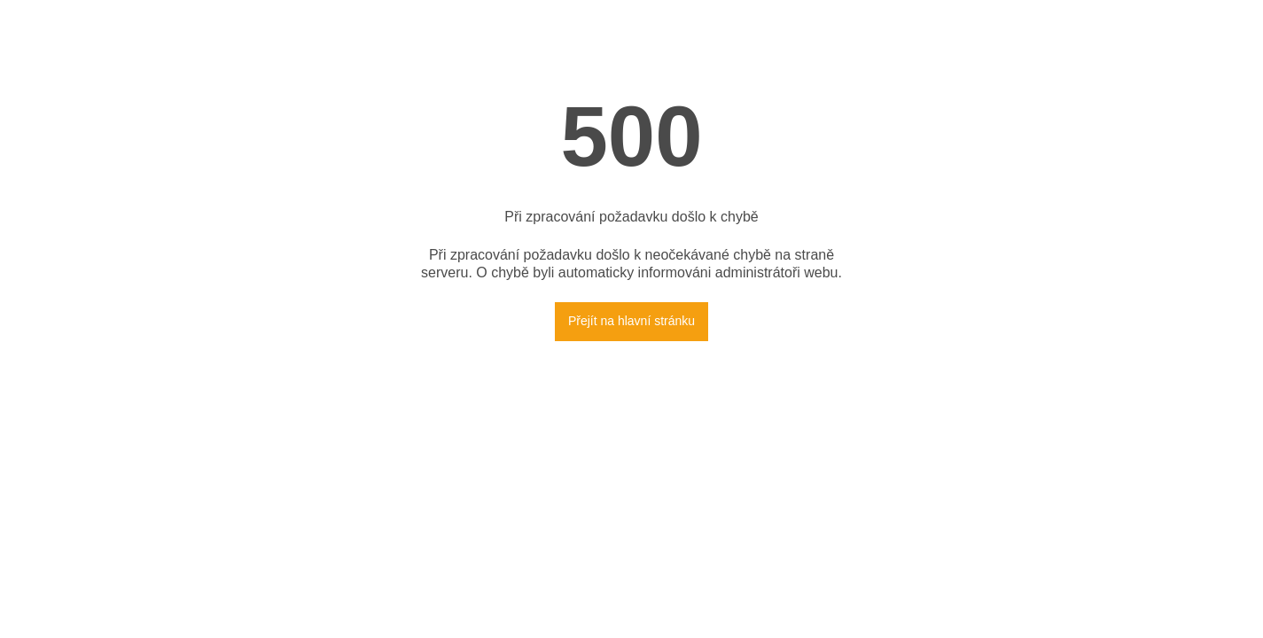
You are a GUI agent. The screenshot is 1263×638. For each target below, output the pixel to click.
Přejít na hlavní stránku (631, 321)
